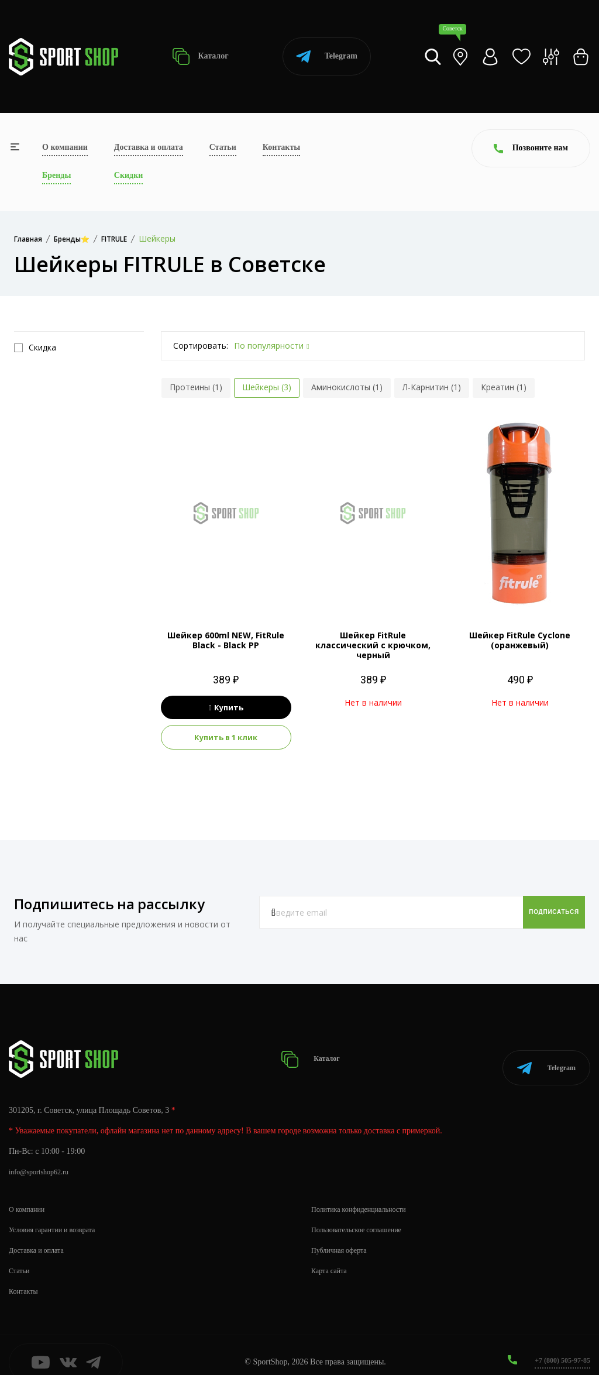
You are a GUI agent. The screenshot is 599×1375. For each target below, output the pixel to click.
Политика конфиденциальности (366, 1194)
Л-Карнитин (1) (431, 387)
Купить (226, 707)
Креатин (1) (503, 387)
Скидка (35, 347)
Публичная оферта (343, 1235)
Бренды (56, 175)
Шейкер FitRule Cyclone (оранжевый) (519, 640)
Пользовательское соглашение (363, 1215)
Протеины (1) (196, 387)
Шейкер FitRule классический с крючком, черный (373, 645)
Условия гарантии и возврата (59, 1215)
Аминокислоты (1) (347, 387)
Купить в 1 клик (225, 737)
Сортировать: (200, 345)
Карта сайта (332, 1256)
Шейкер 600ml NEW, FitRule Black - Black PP (225, 640)
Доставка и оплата (148, 147)
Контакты (281, 147)
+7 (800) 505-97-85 (557, 1345)
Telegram (326, 56)
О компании (65, 147)
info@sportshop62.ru (43, 1157)
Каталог (200, 56)
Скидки (128, 175)
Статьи (222, 147)
